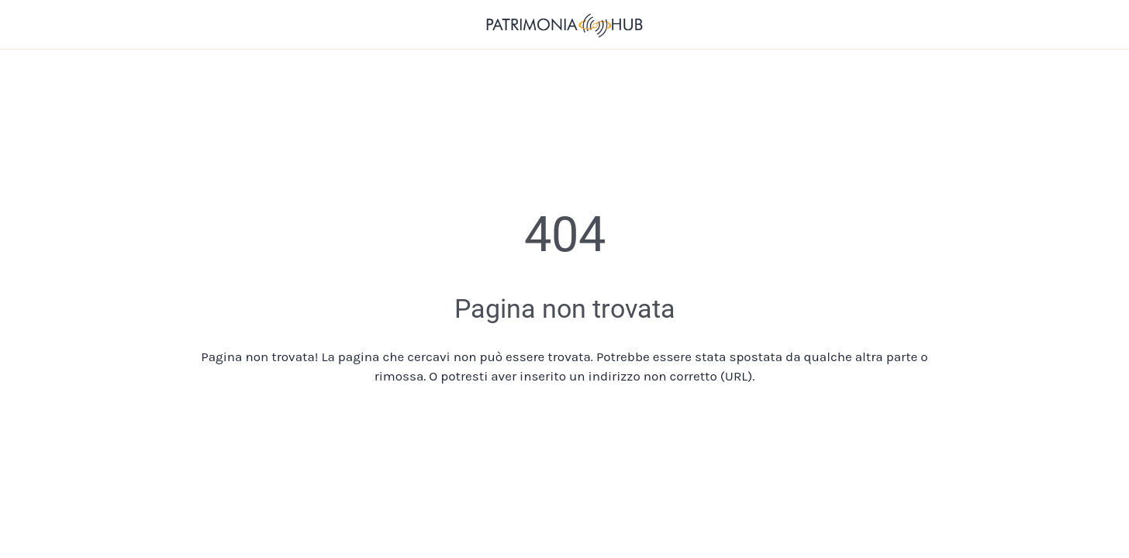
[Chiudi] (31, 25)
